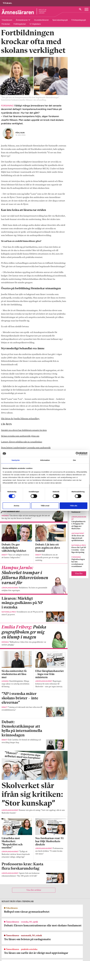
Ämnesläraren (22, 20)
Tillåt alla (73, 506)
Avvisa (16, 506)
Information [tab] (45, 460)
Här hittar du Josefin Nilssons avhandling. (20, 422)
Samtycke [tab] (16, 460)
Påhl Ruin (20, 136)
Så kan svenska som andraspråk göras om (20, 440)
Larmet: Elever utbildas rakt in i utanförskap (21, 446)
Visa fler (78, 577)
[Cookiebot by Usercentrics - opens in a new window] (77, 453)
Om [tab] (74, 460)
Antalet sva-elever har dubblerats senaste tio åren (24, 434)
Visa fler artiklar (33, 894)
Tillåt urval (45, 506)
